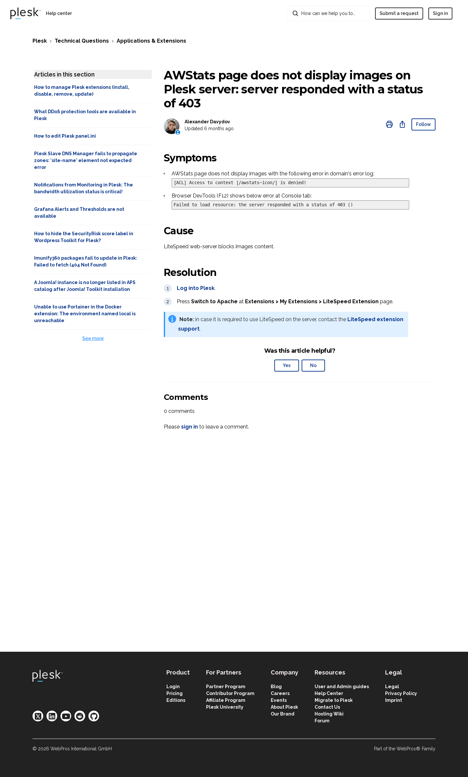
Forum (322, 720)
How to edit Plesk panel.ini (65, 136)
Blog (276, 686)
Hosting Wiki (329, 713)
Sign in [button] (440, 13)
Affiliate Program (225, 700)
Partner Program (225, 686)
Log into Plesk (195, 288)
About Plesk (284, 707)
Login (173, 686)
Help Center (329, 693)
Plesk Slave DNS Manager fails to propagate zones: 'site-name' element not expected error (85, 160)
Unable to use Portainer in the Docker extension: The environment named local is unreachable (85, 313)
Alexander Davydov (207, 121)
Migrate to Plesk (334, 700)
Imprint (393, 700)
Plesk (39, 41)
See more (93, 338)
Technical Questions (82, 41)
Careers (280, 693)
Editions (175, 700)
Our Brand (282, 713)
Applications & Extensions (151, 41)
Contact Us (327, 707)
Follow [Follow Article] (423, 124)
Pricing (174, 693)
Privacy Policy (401, 693)
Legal (392, 686)
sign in (189, 427)
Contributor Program (230, 693)
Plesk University (224, 707)
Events (279, 700)
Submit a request (399, 13)
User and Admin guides (342, 686)
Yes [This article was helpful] (287, 365)
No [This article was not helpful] (313, 365)
